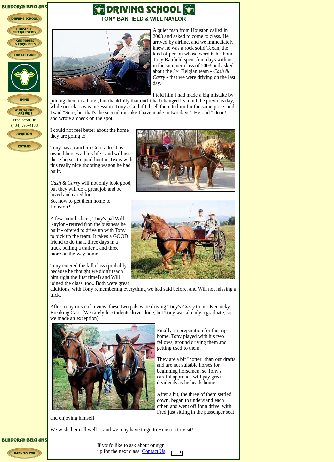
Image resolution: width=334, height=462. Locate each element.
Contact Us (153, 451)
